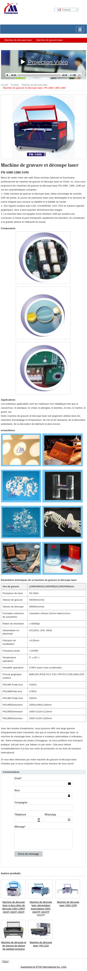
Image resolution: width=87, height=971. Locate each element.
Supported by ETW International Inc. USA (43, 967)
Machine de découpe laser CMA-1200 (68, 904)
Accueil (4, 84)
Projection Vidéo (43, 61)
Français (64, 9)
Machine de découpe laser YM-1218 (41, 944)
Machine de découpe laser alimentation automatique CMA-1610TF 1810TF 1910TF (41, 908)
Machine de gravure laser (49, 40)
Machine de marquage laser (19, 45)
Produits (15, 84)
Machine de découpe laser (18, 40)
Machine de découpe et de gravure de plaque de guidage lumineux (13, 945)
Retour (5, 962)
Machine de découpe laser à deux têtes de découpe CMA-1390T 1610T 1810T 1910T (13, 907)
